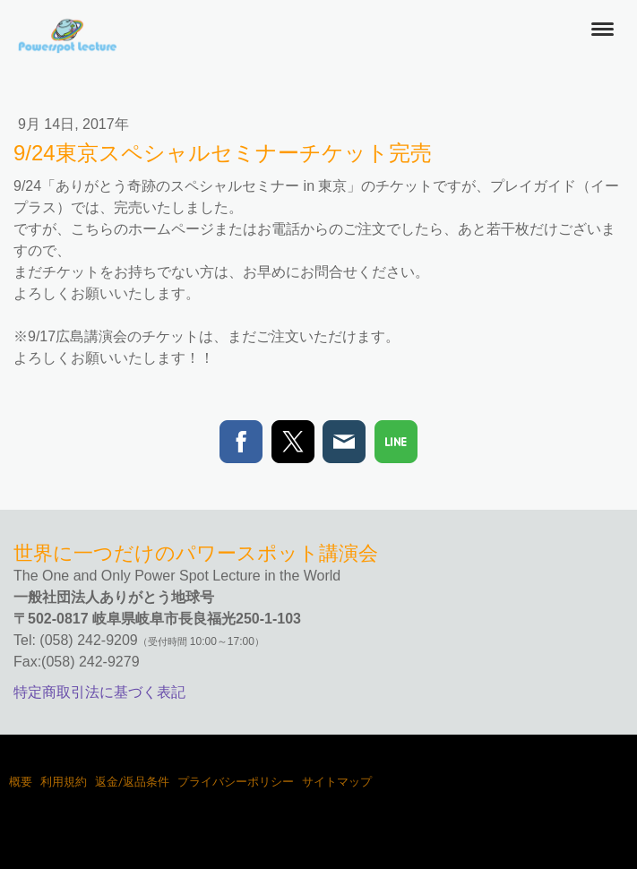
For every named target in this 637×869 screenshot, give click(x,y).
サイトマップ (337, 781)
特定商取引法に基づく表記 (99, 692)
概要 (20, 781)
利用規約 (63, 781)
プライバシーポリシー (235, 781)
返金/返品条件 (132, 781)
